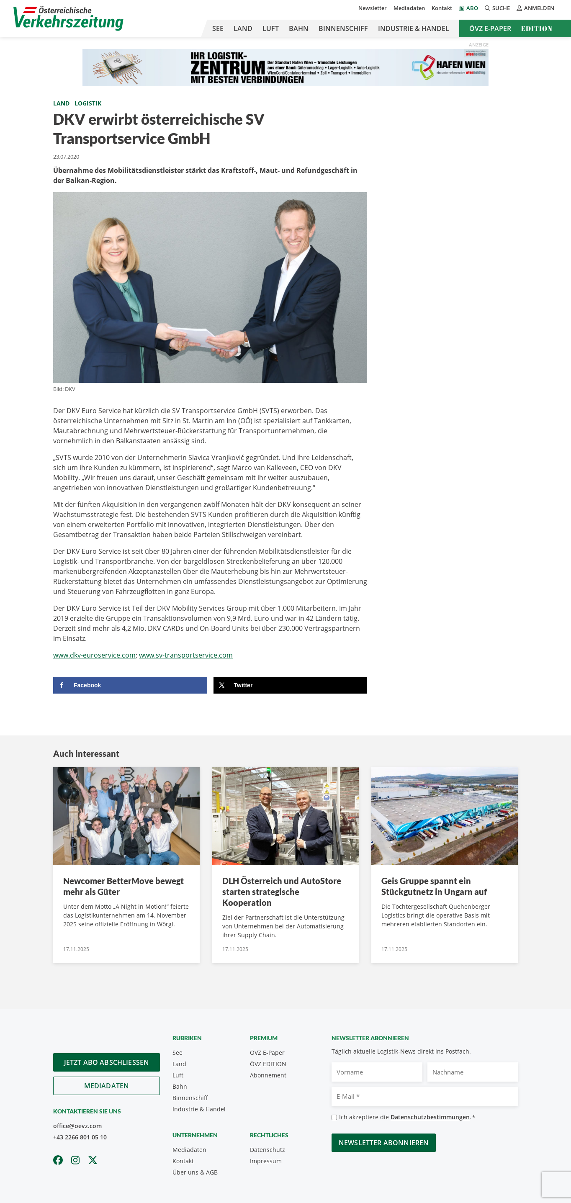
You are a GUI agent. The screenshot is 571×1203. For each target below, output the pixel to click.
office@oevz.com (77, 1126)
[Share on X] (290, 685)
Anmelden (535, 8)
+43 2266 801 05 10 (80, 1137)
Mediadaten (409, 8)
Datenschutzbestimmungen (430, 1117)
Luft (270, 28)
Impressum (266, 1161)
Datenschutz (267, 1150)
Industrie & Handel (413, 28)
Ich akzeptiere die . (407, 1117)
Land (243, 28)
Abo (472, 8)
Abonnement (268, 1075)
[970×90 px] (285, 67)
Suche (497, 8)
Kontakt (442, 8)
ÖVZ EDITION (268, 1064)
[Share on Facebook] (130, 685)
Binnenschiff (343, 28)
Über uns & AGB (195, 1172)
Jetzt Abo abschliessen (106, 1062)
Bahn (299, 28)
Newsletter (372, 8)
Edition (537, 28)
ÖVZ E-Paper (490, 28)
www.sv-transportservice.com (186, 655)
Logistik (88, 103)
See (218, 28)
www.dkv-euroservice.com (94, 655)
